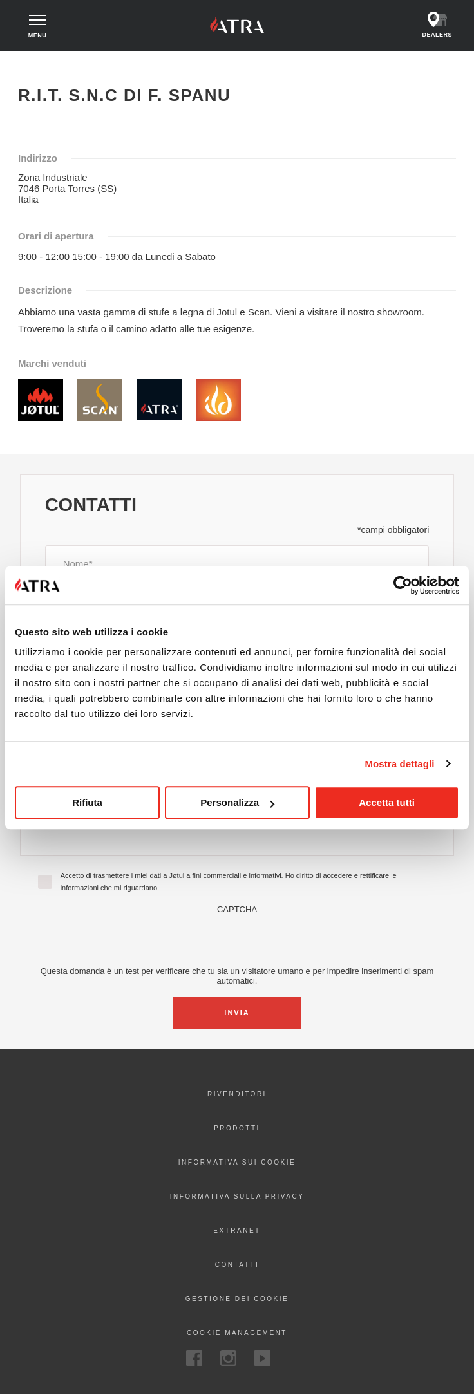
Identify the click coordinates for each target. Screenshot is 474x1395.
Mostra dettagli (399, 763)
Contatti (237, 1264)
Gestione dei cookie (237, 1298)
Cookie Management (237, 1332)
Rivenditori (237, 1094)
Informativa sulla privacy (237, 1196)
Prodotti (237, 1128)
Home (30, 63)
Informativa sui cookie (237, 1162)
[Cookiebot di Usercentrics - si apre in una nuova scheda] (402, 585)
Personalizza (237, 802)
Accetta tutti (387, 802)
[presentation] (237, 939)
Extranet (236, 1230)
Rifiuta (87, 802)
